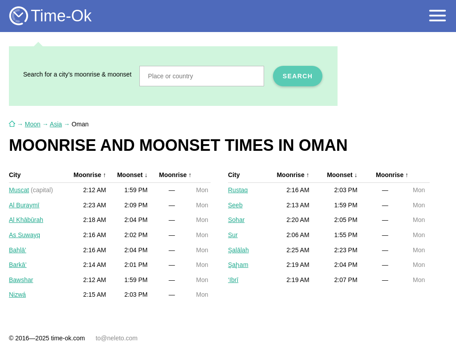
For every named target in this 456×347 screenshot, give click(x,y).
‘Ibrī (233, 279)
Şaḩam (238, 264)
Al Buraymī (24, 205)
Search (298, 76)
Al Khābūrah (26, 219)
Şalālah (238, 250)
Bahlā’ (17, 250)
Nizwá (17, 294)
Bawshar (21, 279)
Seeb (235, 205)
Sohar (236, 219)
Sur (233, 234)
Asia (56, 124)
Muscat (19, 190)
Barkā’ (18, 264)
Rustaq (238, 190)
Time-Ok (61, 16)
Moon (33, 124)
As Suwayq (24, 234)
